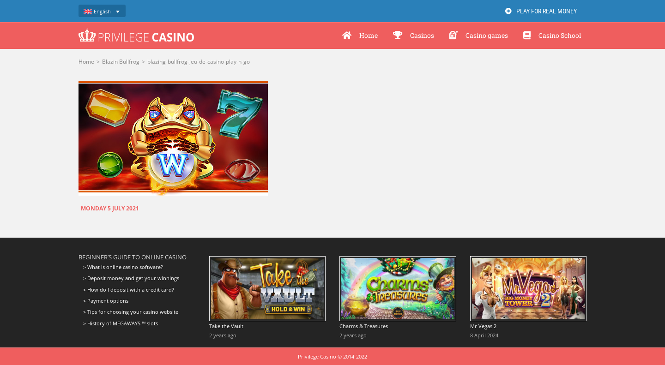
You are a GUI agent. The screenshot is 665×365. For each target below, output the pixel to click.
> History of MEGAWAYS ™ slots (120, 323)
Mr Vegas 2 (483, 326)
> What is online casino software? (123, 267)
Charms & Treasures (363, 326)
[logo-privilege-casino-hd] (136, 31)
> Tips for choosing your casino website (130, 311)
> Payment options (105, 300)
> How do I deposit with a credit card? (128, 289)
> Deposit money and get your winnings (131, 278)
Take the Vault (226, 326)
